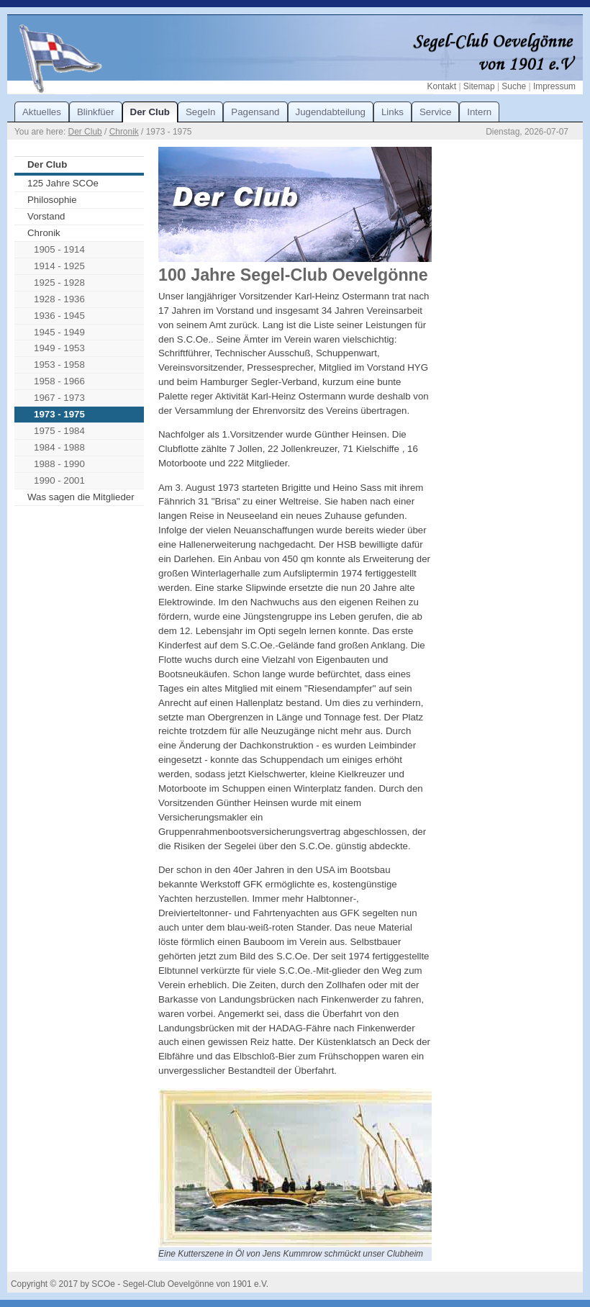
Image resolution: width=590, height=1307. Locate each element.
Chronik (124, 132)
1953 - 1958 (59, 364)
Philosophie (52, 199)
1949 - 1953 (59, 348)
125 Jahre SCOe (63, 183)
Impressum (554, 86)
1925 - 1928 (59, 282)
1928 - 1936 (59, 299)
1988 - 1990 (59, 463)
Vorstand (46, 216)
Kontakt (441, 86)
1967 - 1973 (59, 397)
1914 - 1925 (59, 266)
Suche (514, 86)
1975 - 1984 (59, 430)
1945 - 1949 (59, 332)
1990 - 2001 (59, 480)
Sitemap (479, 86)
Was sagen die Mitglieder (81, 497)
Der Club (85, 132)
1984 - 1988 (59, 447)
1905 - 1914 (59, 249)
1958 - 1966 (59, 381)
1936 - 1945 (59, 315)
